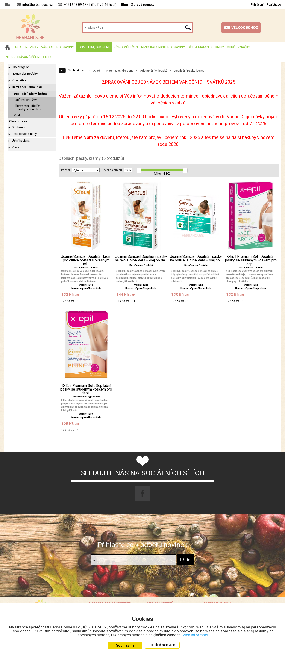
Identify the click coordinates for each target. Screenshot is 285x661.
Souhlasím (125, 645)
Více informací (195, 635)
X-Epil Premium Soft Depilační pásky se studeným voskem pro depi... (251, 260)
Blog (124, 4)
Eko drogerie (20, 67)
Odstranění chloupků (27, 87)
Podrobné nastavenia (162, 644)
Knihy (219, 47)
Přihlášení (257, 4)
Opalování (18, 127)
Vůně (231, 47)
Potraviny (65, 47)
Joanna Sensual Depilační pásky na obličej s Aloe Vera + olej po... (196, 258)
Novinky (31, 47)
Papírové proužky (25, 99)
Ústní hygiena (21, 140)
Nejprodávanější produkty (29, 57)
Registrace (274, 4)
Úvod (96, 70)
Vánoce (47, 47)
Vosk (17, 115)
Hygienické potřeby (25, 73)
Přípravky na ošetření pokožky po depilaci (27, 107)
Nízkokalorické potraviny (163, 47)
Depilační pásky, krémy (30, 93)
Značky (244, 47)
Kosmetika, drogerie (94, 47)
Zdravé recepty (142, 4)
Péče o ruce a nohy (24, 134)
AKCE (19, 47)
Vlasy (15, 147)
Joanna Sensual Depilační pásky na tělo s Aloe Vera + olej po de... (141, 258)
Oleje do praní (18, 121)
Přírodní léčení (126, 47)
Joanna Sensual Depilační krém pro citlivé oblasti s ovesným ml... (86, 260)
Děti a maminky (200, 47)
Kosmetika (19, 80)
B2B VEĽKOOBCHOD (241, 27)
